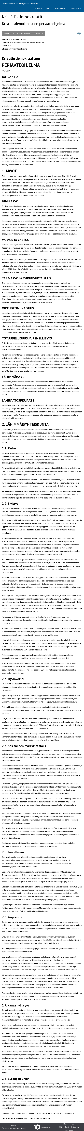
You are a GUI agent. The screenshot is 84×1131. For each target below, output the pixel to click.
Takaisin (6, 33)
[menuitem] (38, 8)
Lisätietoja (74, 8)
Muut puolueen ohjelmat (21, 33)
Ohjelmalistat (60, 8)
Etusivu (38, 8)
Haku (48, 8)
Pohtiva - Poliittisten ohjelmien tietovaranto (22, 3)
